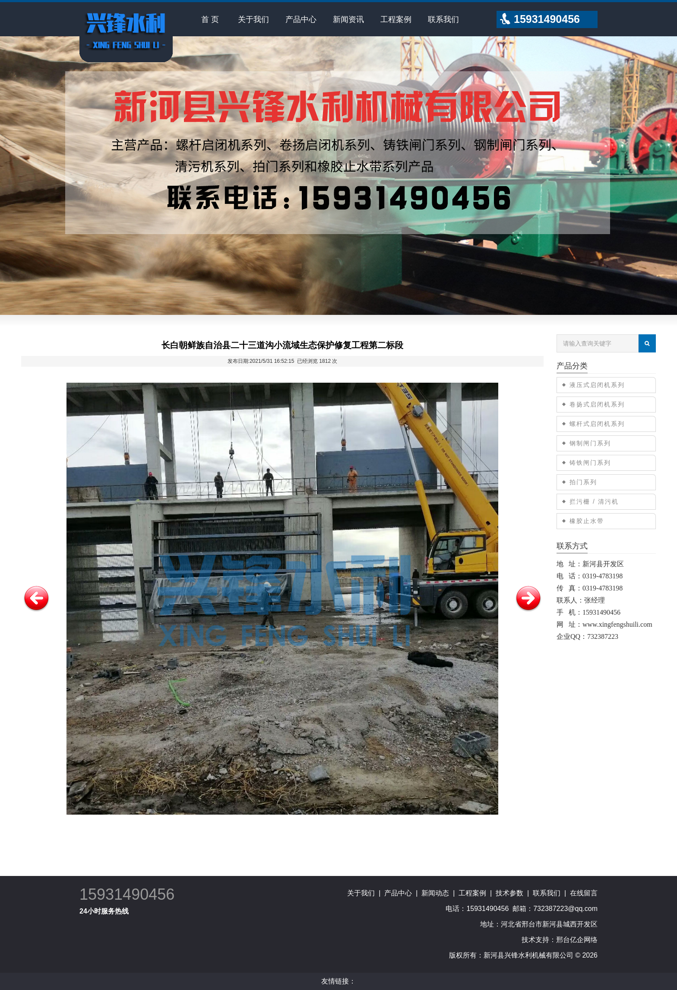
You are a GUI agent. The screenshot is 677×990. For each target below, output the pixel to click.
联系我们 (443, 19)
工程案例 (395, 19)
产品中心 (300, 19)
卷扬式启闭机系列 (597, 404)
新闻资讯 (348, 19)
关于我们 (253, 19)
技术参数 (509, 893)
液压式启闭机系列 (597, 384)
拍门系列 (583, 482)
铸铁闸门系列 (590, 462)
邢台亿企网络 (577, 939)
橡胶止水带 (586, 520)
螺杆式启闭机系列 (597, 423)
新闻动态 (435, 893)
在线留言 (584, 893)
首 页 (210, 19)
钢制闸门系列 (590, 443)
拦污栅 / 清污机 (594, 501)
